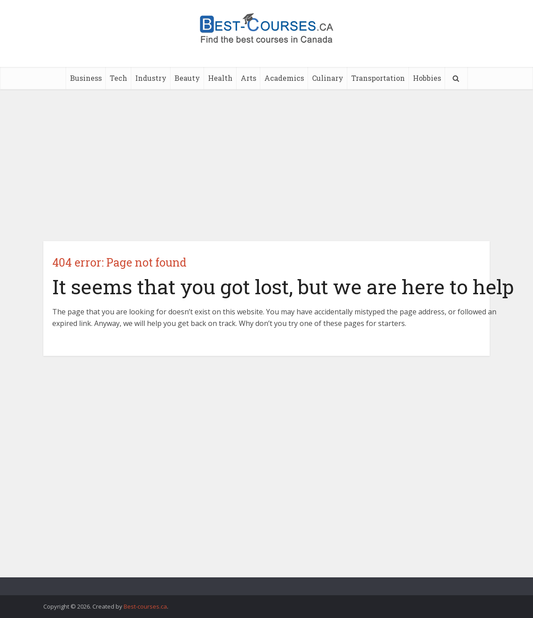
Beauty (187, 78)
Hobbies (427, 78)
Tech (118, 78)
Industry (151, 78)
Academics (284, 78)
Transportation (378, 78)
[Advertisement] (266, 165)
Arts (248, 78)
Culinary (327, 78)
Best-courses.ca (145, 606)
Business (86, 78)
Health (220, 78)
